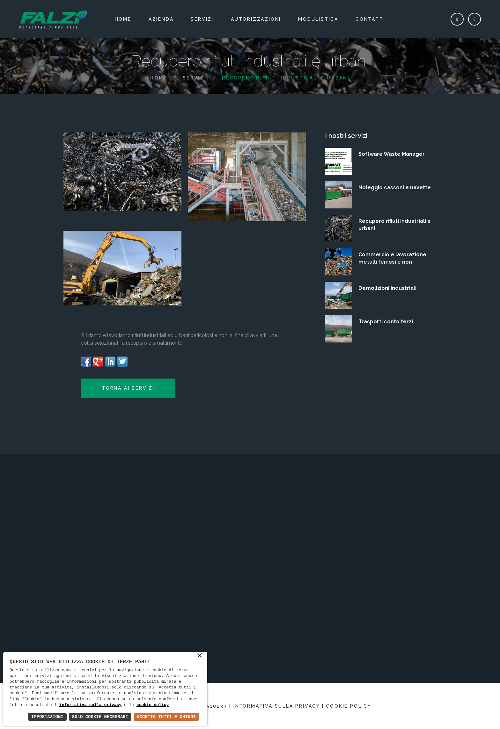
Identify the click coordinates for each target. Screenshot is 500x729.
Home (123, 19)
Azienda (161, 19)
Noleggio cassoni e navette (394, 187)
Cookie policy (348, 706)
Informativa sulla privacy (276, 706)
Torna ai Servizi (128, 388)
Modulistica (318, 19)
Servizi (202, 19)
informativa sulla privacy (90, 705)
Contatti (370, 19)
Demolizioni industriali (387, 288)
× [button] (199, 656)
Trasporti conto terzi (385, 322)
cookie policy (152, 705)
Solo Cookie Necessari (100, 717)
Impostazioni (47, 717)
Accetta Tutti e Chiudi (166, 717)
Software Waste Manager (391, 154)
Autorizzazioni (256, 19)
